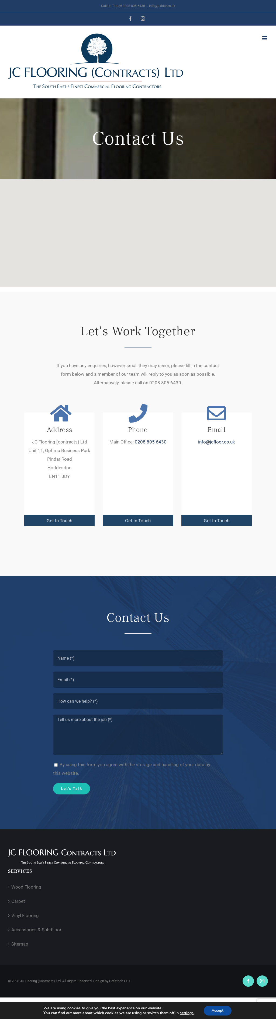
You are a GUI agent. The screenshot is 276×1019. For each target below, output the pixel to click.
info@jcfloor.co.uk (162, 6)
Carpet (18, 901)
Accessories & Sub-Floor (36, 929)
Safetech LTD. (119, 981)
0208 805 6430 (151, 442)
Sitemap (19, 944)
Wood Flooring (26, 887)
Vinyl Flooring (25, 915)
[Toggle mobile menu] (265, 38)
